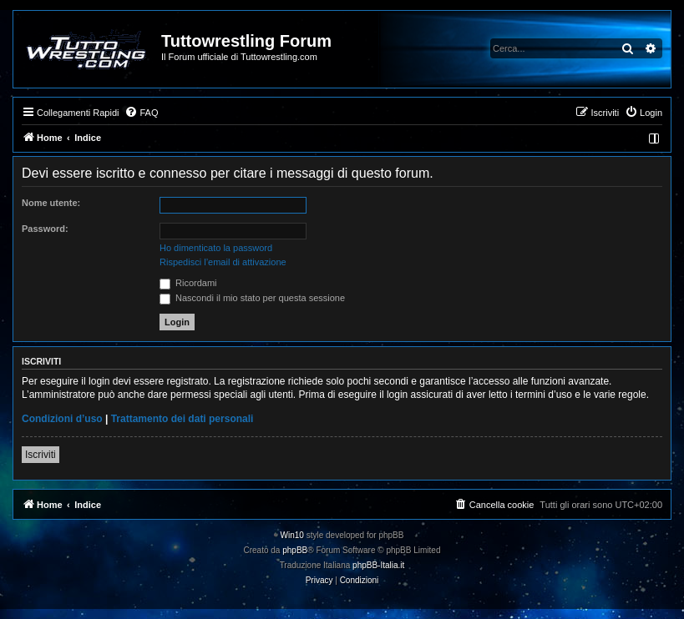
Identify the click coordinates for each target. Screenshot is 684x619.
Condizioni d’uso (62, 419)
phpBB (294, 550)
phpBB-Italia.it (378, 565)
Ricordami (188, 283)
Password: (45, 229)
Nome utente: (51, 203)
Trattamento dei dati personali (182, 419)
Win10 (292, 535)
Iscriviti (40, 454)
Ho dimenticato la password (216, 248)
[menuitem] (141, 113)
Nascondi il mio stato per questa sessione (252, 298)
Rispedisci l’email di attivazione (223, 262)
